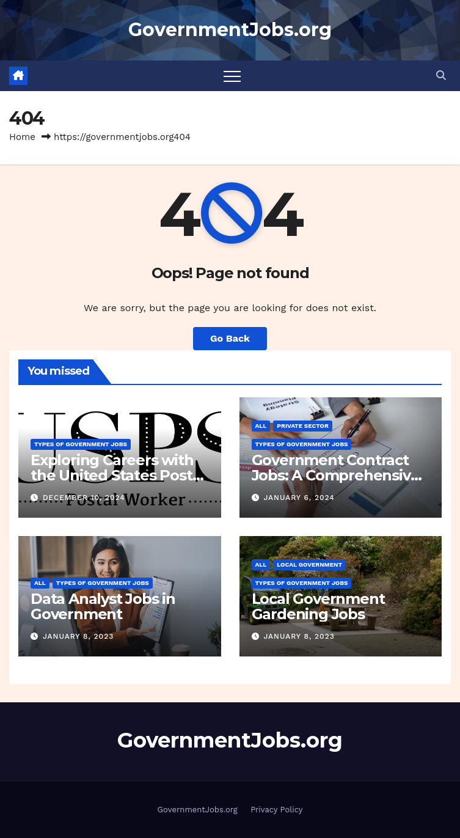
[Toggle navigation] (232, 75)
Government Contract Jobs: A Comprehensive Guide (336, 475)
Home (22, 136)
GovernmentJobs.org (230, 29)
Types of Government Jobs (80, 444)
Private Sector (303, 425)
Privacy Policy (276, 809)
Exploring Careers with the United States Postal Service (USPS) (118, 475)
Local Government (309, 564)
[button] (441, 75)
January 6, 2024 (298, 497)
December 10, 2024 (84, 497)
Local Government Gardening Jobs (318, 606)
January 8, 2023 (78, 636)
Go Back (230, 338)
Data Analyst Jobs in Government (103, 606)
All (261, 425)
